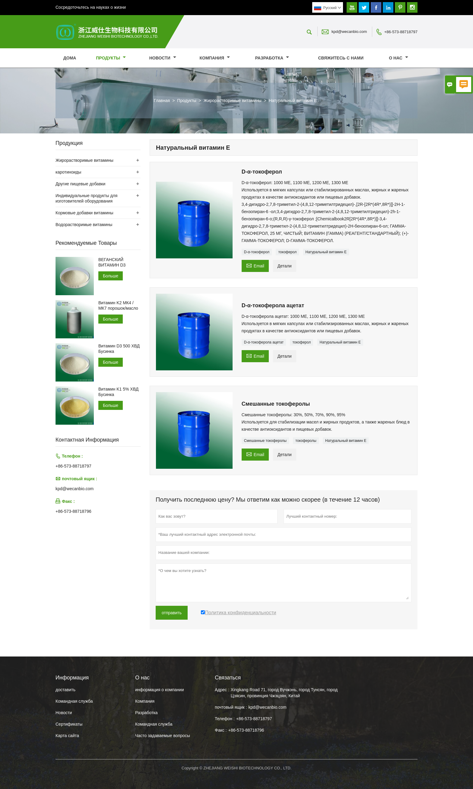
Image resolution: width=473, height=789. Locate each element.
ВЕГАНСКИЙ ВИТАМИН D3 (111, 262)
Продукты (111, 58)
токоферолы (305, 441)
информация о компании (159, 689)
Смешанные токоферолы (265, 441)
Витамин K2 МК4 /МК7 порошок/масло (118, 305)
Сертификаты (69, 724)
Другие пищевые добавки (80, 183)
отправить (172, 612)
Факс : (221, 730)
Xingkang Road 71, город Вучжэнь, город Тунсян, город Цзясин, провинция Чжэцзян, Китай (284, 692)
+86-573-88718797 (400, 32)
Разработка (272, 58)
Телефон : (225, 718)
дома (69, 58)
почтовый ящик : (231, 707)
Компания (214, 58)
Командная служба (74, 701)
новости (162, 58)
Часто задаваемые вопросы (162, 735)
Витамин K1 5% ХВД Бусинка (118, 392)
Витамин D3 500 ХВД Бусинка (119, 348)
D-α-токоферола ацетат (264, 342)
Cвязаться (228, 678)
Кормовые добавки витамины (84, 212)
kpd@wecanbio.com (349, 31)
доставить (65, 689)
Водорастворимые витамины (84, 224)
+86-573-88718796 (73, 511)
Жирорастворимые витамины (233, 100)
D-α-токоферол (256, 252)
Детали (285, 266)
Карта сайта (67, 735)
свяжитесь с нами (340, 58)
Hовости (64, 712)
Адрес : (222, 689)
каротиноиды (68, 172)
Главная (162, 100)
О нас (398, 58)
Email (255, 265)
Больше (110, 275)
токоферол (287, 252)
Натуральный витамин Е (326, 252)
